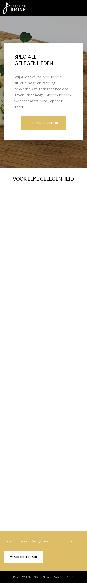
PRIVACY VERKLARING (25, 576)
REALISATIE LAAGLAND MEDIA (57, 576)
